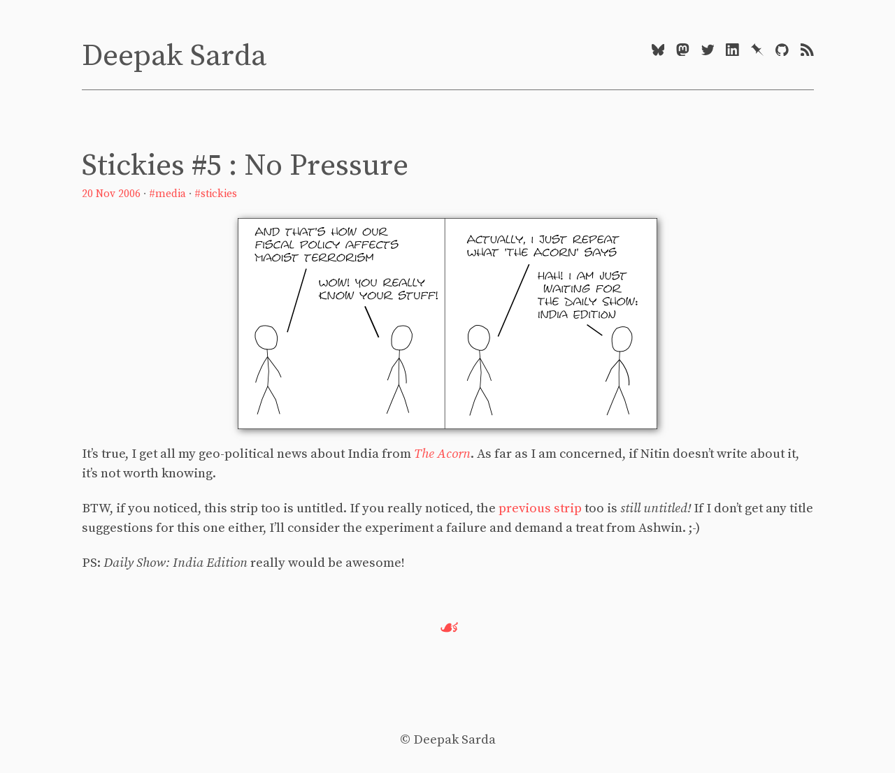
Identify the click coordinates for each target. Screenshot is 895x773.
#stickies (215, 194)
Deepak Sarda (174, 56)
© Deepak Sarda (448, 740)
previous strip (540, 508)
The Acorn (442, 454)
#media (167, 194)
